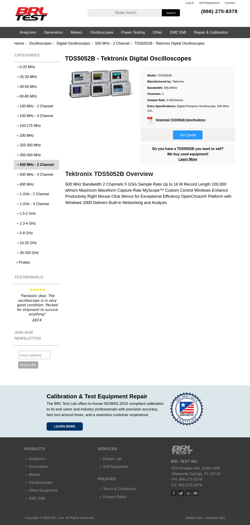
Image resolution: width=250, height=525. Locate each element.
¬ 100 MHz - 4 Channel (34, 116)
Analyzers (27, 32)
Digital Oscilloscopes (73, 43)
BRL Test (57, 518)
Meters (76, 32)
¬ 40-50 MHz (26, 87)
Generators (53, 32)
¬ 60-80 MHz (26, 96)
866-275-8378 (190, 479)
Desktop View (215, 518)
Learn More (187, 159)
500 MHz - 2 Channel (112, 43)
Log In (190, 2)
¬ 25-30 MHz (26, 77)
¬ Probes (22, 262)
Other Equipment (43, 490)
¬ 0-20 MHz (25, 67)
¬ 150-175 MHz (28, 126)
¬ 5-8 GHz (24, 233)
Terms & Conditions (119, 489)
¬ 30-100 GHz (27, 253)
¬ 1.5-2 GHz (25, 213)
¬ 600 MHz (24, 184)
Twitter (181, 493)
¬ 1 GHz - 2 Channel (32, 194)
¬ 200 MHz (24, 135)
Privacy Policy (114, 497)
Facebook (174, 493)
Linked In (188, 493)
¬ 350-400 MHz (28, 155)
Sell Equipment (209, 2)
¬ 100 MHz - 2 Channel (34, 106)
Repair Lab (112, 459)
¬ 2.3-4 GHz (25, 223)
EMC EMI (178, 32)
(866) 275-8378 (219, 11)
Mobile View (194, 518)
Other (157, 32)
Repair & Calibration (211, 32)
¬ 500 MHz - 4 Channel (34, 174)
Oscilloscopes (40, 43)
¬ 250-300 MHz (28, 145)
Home (19, 43)
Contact (230, 2)
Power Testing (133, 32)
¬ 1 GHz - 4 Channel (32, 204)
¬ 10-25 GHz (26, 243)
